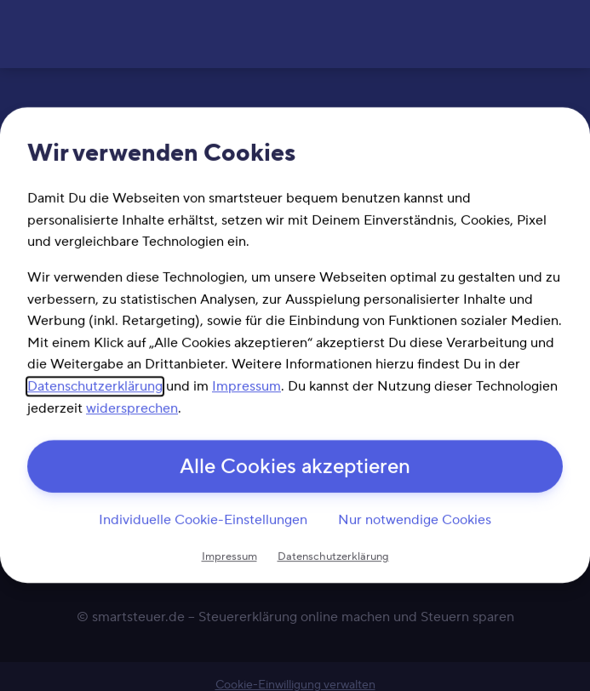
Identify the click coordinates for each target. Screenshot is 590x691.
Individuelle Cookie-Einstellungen (203, 519)
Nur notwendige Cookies (414, 519)
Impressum (246, 386)
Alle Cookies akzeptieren (295, 467)
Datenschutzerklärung (95, 386)
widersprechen (132, 408)
